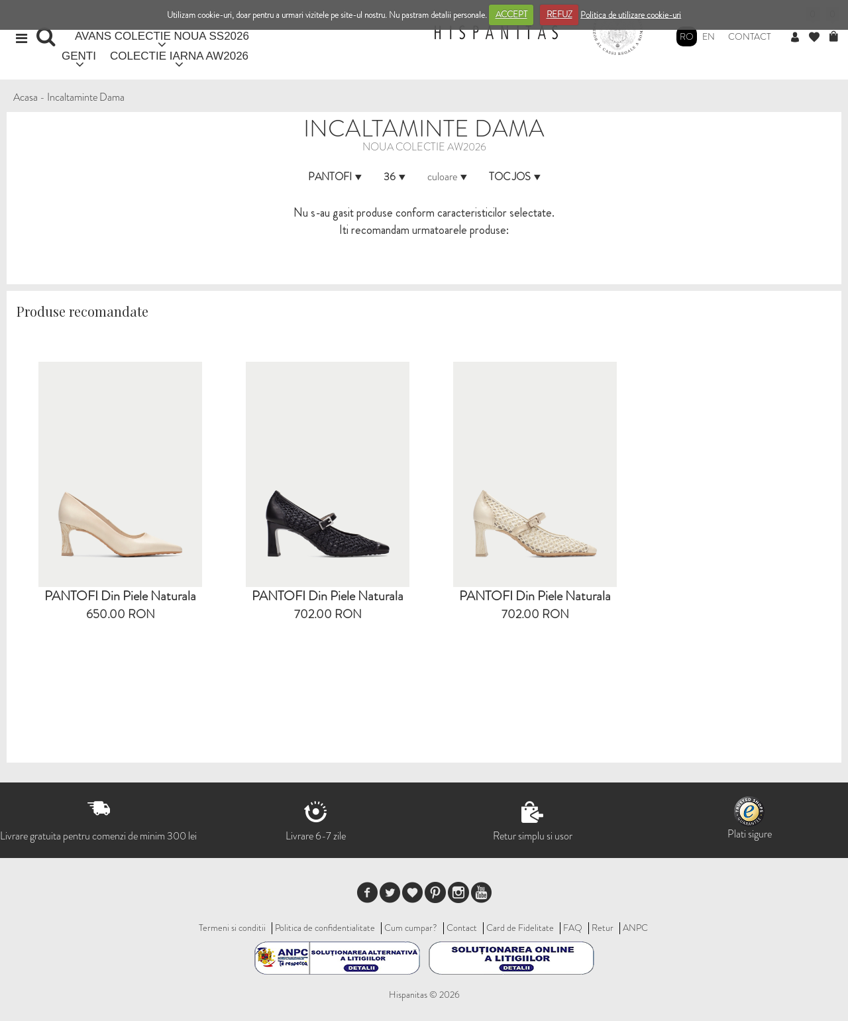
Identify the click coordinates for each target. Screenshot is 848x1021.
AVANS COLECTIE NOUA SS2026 (162, 36)
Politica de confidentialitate (325, 927)
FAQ (572, 927)
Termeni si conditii (232, 927)
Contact (749, 36)
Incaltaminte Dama (86, 97)
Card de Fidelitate (520, 927)
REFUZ (559, 14)
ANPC (635, 927)
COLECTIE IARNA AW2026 (179, 56)
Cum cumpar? (410, 927)
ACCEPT (511, 14)
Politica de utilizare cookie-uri (630, 14)
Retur (602, 927)
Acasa (25, 97)
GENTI (79, 56)
